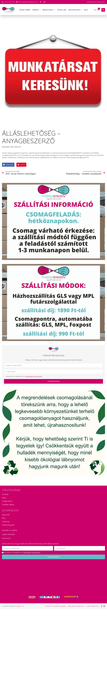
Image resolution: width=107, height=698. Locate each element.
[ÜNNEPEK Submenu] (40, 10)
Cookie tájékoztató (92, 606)
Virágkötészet (7, 501)
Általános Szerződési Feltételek (55, 606)
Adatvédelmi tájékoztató (76, 606)
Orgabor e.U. (20, 606)
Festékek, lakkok (8, 505)
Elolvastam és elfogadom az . (24, 376)
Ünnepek (5, 494)
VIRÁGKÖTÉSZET (47, 10)
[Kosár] (96, 9)
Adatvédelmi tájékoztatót (33, 376)
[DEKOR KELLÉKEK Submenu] (81, 10)
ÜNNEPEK (35, 10)
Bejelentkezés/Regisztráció (96, 2)
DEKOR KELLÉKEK (74, 10)
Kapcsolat (6, 515)
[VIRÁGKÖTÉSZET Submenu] (54, 10)
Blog (3, 518)
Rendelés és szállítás (9, 530)
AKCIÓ (86, 10)
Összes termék (24, 10)
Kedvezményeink (8, 525)
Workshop (6, 522)
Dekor (4, 498)
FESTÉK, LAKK (61, 10)
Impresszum (6, 538)
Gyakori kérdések (8, 534)
